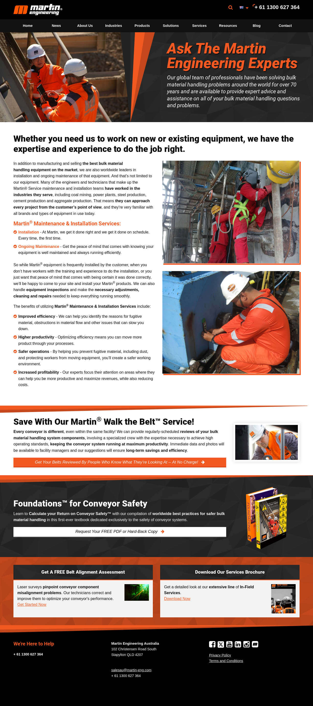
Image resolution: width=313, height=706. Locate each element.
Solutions (171, 26)
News (56, 26)
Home (28, 26)
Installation (28, 232)
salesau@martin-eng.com (131, 670)
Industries (113, 26)
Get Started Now (31, 604)
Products (142, 26)
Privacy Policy (220, 655)
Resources (228, 26)
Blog (257, 26)
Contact (285, 26)
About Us (85, 26)
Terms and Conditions (226, 661)
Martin (37, 9)
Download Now (177, 599)
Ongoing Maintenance (38, 246)
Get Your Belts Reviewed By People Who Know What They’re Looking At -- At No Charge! (117, 462)
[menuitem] (37, 9)
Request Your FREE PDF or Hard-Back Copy (117, 531)
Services (199, 26)
